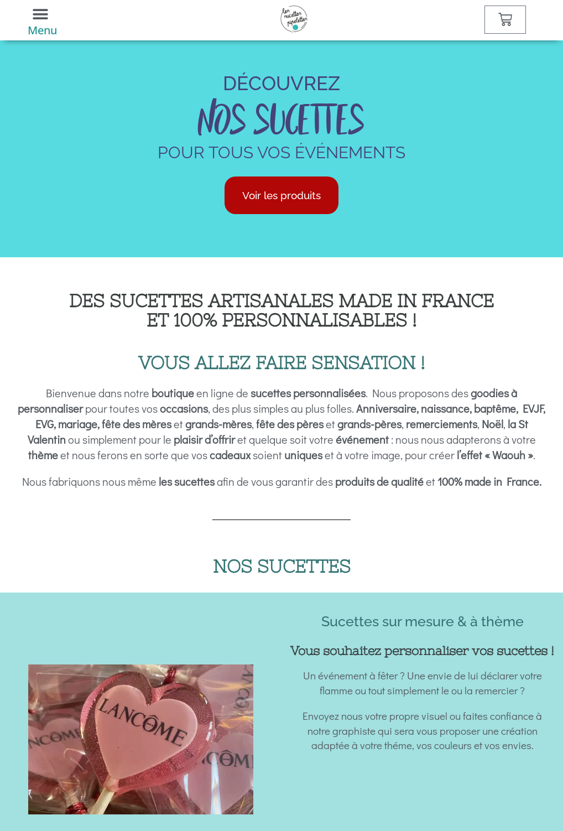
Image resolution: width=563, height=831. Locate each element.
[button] (40, 14)
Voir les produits (281, 195)
